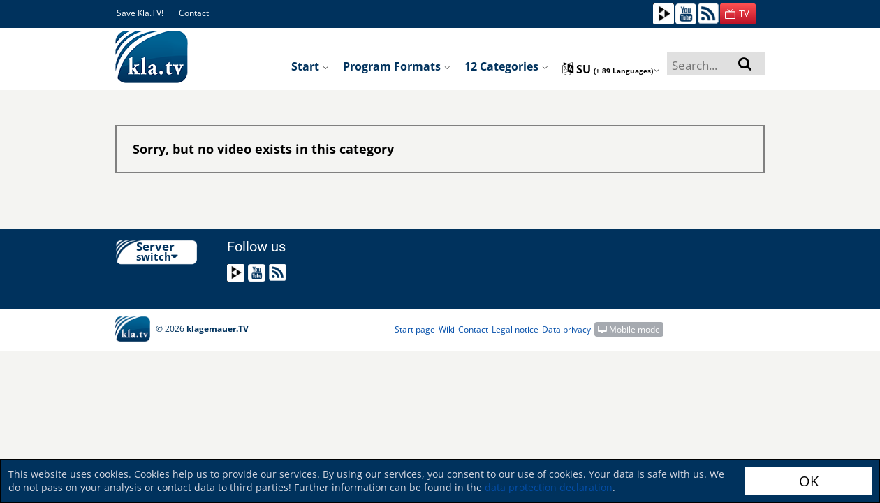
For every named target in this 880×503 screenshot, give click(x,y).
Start (310, 66)
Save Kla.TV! (140, 13)
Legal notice (515, 329)
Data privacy (566, 329)
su (611, 69)
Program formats (396, 66)
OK (809, 481)
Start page (415, 329)
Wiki (447, 329)
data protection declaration (549, 487)
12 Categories (506, 66)
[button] (738, 13)
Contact (194, 13)
